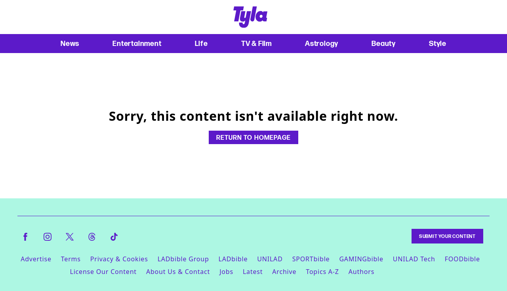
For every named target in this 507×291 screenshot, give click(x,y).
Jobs (226, 271)
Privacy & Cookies (119, 259)
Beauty (384, 43)
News (70, 43)
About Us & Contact (178, 271)
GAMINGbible (361, 259)
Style (437, 43)
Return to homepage (253, 137)
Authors (361, 271)
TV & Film (256, 43)
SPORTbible (311, 259)
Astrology (321, 43)
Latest (253, 271)
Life (201, 43)
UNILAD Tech (414, 259)
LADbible (233, 259)
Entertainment (136, 43)
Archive (284, 271)
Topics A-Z (322, 271)
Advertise (36, 259)
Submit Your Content (447, 236)
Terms (71, 259)
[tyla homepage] (250, 17)
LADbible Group (183, 259)
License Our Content (103, 271)
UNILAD (269, 259)
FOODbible (462, 259)
